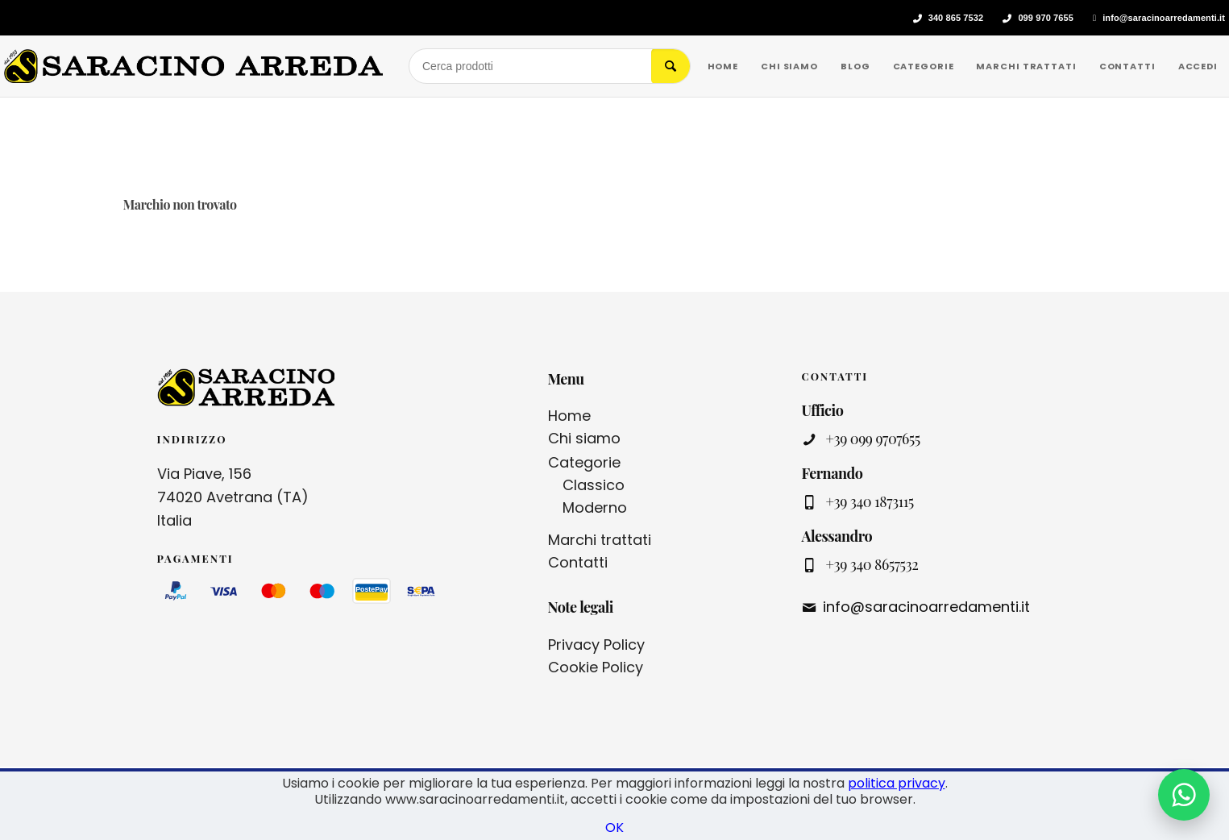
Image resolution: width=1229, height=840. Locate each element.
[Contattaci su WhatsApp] (1184, 795)
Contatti (578, 562)
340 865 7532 (956, 18)
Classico (594, 485)
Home (569, 415)
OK (614, 827)
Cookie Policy (595, 667)
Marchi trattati (599, 540)
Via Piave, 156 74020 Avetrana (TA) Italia (233, 497)
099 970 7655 (1045, 18)
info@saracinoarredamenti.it (1163, 18)
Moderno (595, 507)
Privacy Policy (596, 644)
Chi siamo (584, 438)
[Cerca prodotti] (530, 66)
